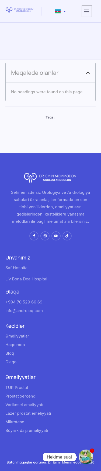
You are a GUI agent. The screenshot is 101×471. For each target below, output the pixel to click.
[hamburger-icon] (87, 11)
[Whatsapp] (86, 457)
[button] (88, 73)
